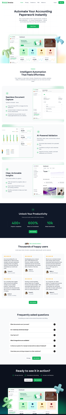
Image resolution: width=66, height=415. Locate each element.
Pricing (26, 2)
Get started (33, 231)
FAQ (38, 2)
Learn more (28, 380)
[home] (7, 2)
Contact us (33, 2)
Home (21, 2)
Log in (55, 2)
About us (43, 2)
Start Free (33, 26)
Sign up (61, 2)
